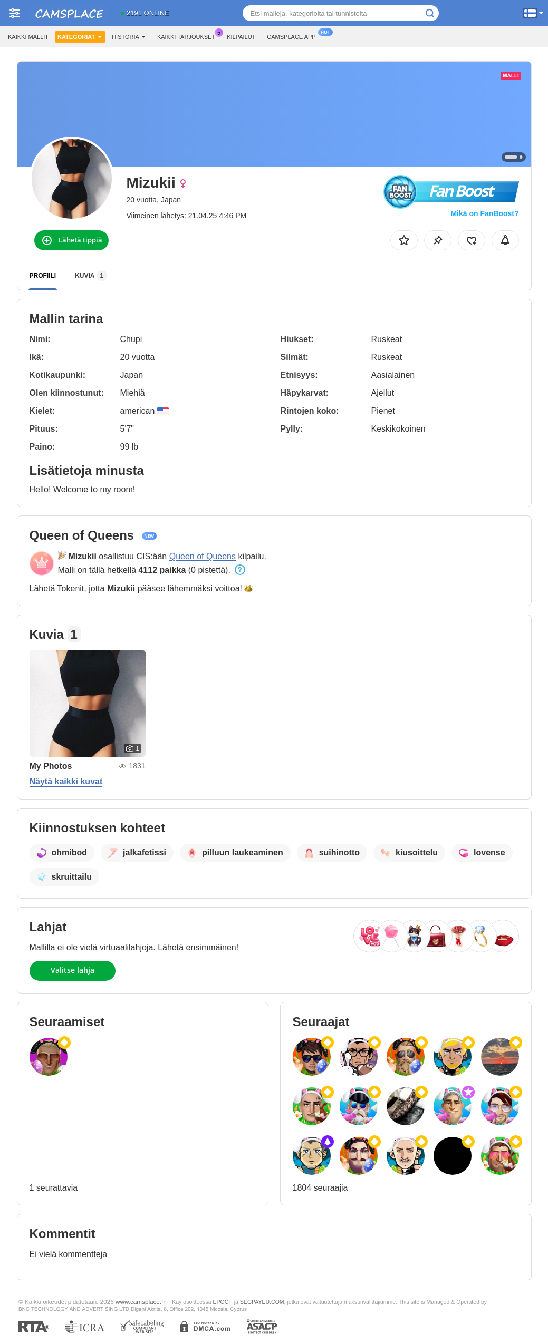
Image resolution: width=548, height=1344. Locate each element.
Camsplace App (294, 35)
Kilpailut (241, 37)
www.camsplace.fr (140, 1301)
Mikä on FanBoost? (484, 213)
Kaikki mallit (28, 37)
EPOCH (222, 1302)
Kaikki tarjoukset (188, 35)
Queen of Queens (202, 556)
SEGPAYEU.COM (262, 1302)
